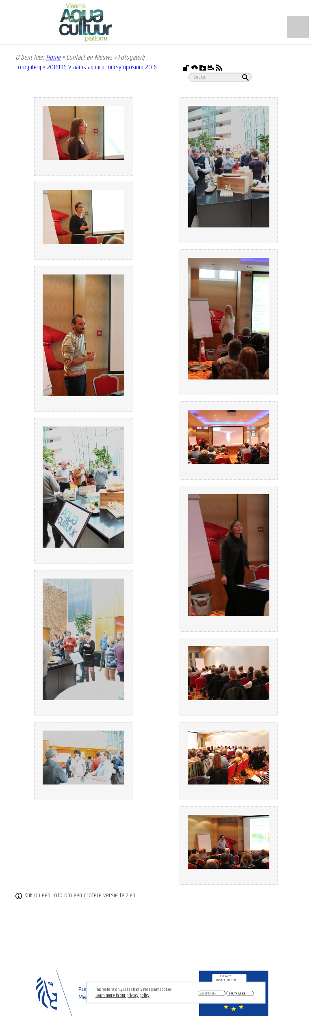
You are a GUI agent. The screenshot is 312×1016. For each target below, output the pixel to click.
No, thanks (237, 993)
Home (53, 58)
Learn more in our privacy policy (122, 995)
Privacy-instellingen (226, 978)
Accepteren (208, 993)
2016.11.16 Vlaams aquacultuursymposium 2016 (102, 67)
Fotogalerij (28, 67)
